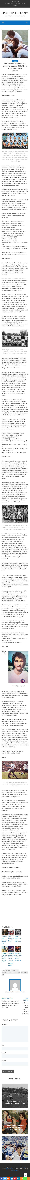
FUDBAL (15, 61)
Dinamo (8, 970)
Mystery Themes (15, 1170)
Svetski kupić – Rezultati (15, 1156)
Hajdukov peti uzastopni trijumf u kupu (4, 940)
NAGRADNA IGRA (9, 3)
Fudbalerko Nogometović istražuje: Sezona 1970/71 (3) (18, 957)
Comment (4, 1024)
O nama (15, 5)
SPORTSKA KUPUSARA (15, 13)
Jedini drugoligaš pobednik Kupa (11, 939)
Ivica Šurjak (17, 972)
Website (4, 1060)
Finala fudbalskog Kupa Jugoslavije (18, 939)
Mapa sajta (17, 3)
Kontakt (23, 3)
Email (4, 1053)
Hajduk (10, 972)
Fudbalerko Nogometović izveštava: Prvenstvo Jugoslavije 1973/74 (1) (14, 1128)
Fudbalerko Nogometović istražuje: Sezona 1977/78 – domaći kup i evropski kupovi (11, 959)
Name (4, 1045)
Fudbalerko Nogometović (15, 992)
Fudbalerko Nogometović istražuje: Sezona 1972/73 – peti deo (5, 958)
